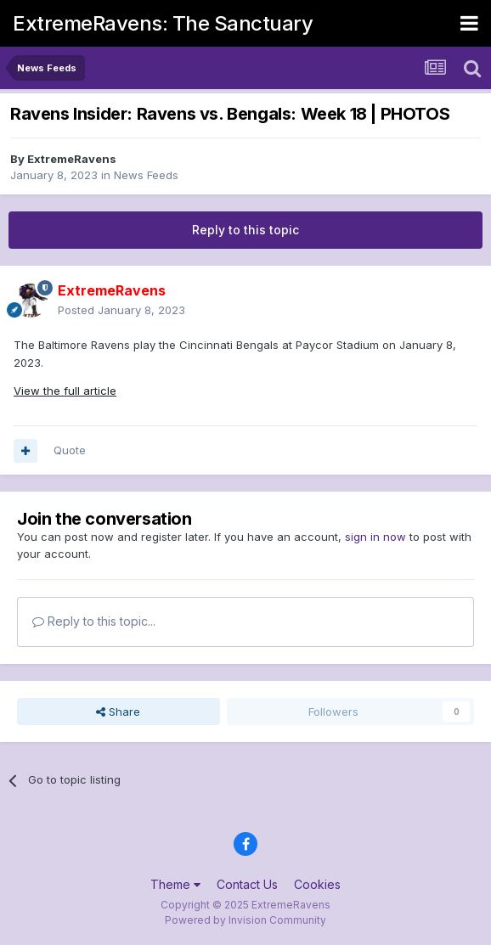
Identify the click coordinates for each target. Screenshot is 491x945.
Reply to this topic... (93, 621)
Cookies (317, 884)
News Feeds (146, 175)
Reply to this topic (245, 229)
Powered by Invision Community (245, 920)
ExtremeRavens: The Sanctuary (163, 23)
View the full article (65, 390)
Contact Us (247, 884)
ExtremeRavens (71, 159)
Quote (70, 450)
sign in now (375, 536)
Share (118, 711)
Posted (121, 310)
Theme (175, 884)
